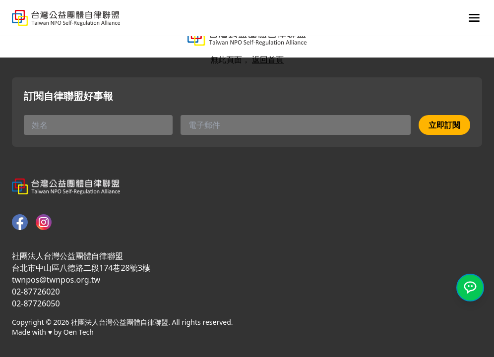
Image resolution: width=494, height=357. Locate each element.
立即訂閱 (444, 124)
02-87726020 (36, 291)
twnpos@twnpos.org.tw (56, 279)
